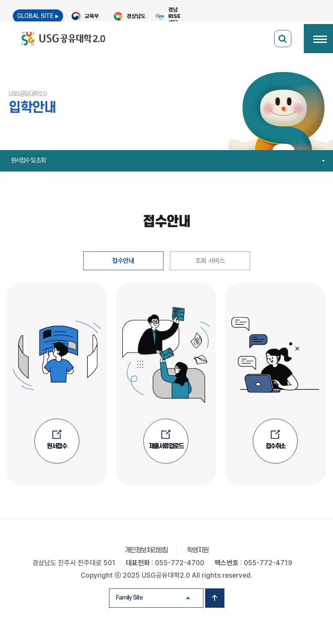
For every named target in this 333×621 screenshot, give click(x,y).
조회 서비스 (210, 261)
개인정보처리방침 (146, 551)
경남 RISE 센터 (174, 16)
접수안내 (123, 261)
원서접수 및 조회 (169, 160)
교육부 (92, 16)
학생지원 (198, 551)
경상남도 (136, 16)
